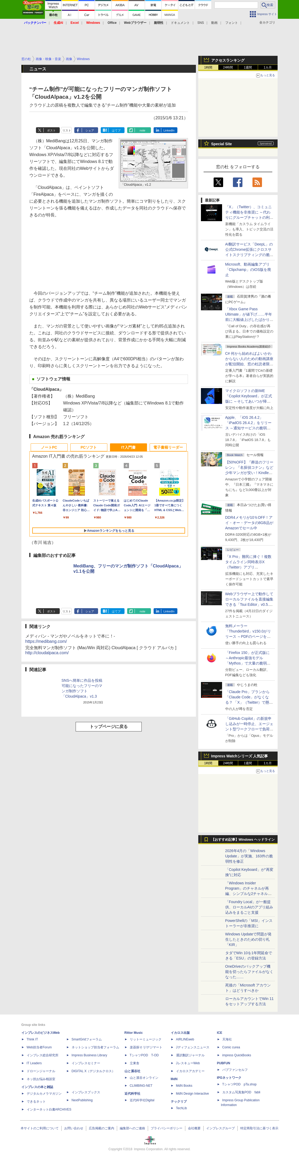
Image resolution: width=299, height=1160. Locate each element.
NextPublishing (82, 1100)
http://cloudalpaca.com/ (47, 652)
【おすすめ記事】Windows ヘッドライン (243, 839)
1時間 (208, 67)
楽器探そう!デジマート (146, 1047)
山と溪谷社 (132, 1071)
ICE (219, 1033)
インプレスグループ (220, 1128)
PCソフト (89, 447)
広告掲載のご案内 (101, 1128)
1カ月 (268, 67)
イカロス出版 (180, 1033)
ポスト (51, 130)
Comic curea (231, 1047)
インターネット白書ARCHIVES (49, 1109)
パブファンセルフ (235, 1070)
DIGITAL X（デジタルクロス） (93, 1071)
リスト (66, 130)
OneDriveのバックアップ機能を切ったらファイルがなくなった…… (249, 971)
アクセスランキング (228, 60)
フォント (231, 23)
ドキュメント (180, 23)
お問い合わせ (73, 1128)
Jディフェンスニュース (192, 1047)
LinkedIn (168, 130)
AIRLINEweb (185, 1039)
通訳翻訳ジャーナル (190, 1055)
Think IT (32, 1039)
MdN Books (184, 1086)
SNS (200, 23)
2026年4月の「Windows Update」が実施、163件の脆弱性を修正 (249, 856)
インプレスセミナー (86, 1063)
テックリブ (179, 1101)
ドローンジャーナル (41, 1071)
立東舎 (134, 1063)
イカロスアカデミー (190, 1071)
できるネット (36, 1101)
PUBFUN (223, 1063)
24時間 (228, 67)
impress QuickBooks (236, 1055)
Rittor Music (134, 1033)
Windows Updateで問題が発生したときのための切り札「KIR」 (248, 939)
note (142, 130)
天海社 (227, 1039)
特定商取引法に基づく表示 (259, 1128)
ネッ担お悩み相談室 (41, 1079)
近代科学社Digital (142, 1100)
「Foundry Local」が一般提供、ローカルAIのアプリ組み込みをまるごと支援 (249, 907)
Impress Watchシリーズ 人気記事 (239, 756)
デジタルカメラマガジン (44, 1093)
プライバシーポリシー (166, 1128)
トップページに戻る (109, 726)
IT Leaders (34, 1063)
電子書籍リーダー (168, 447)
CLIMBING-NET (141, 1086)
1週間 (248, 67)
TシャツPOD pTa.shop (239, 1084)
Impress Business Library (89, 1055)
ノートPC (49, 447)
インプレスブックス (86, 1092)
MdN (174, 1079)
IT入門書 (128, 447)
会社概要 (194, 1128)
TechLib (181, 1108)
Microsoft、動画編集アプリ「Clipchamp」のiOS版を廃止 (248, 269)
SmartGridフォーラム (87, 1039)
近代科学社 (132, 1093)
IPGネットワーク (229, 1078)
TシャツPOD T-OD (144, 1055)
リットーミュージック (146, 1039)
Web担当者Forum (39, 1047)
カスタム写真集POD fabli (241, 1092)
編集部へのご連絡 (132, 1128)
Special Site (221, 144)
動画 (214, 23)
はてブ (116, 130)
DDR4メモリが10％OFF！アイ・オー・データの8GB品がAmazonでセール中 (249, 522)
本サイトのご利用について (40, 1128)
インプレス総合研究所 (42, 1055)
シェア (89, 130)
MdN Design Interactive (192, 1093)
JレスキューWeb (188, 1063)
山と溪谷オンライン (144, 1078)
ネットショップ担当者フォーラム (95, 1047)
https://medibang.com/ (46, 641)
